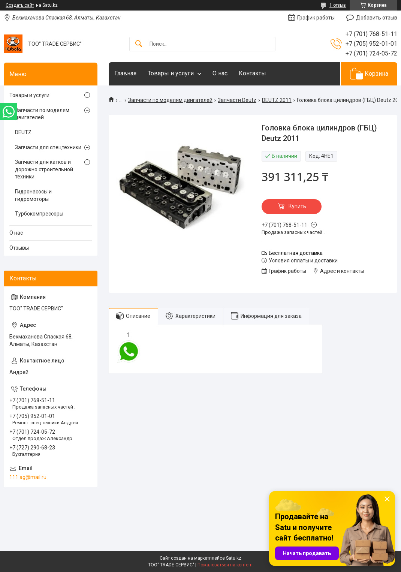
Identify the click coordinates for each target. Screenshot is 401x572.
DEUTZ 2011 (277, 100)
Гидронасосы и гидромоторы (33, 195)
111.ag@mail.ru (27, 477)
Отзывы (19, 248)
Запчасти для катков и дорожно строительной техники (44, 169)
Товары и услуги (171, 73)
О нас (219, 73)
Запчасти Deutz (237, 100)
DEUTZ (23, 132)
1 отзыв (337, 5)
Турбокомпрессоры (39, 214)
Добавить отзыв (376, 18)
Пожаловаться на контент (225, 565)
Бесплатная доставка (296, 253)
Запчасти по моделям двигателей (170, 100)
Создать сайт (20, 5)
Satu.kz (233, 558)
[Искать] (138, 44)
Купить (297, 206)
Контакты (252, 73)
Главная (125, 73)
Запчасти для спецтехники (48, 147)
